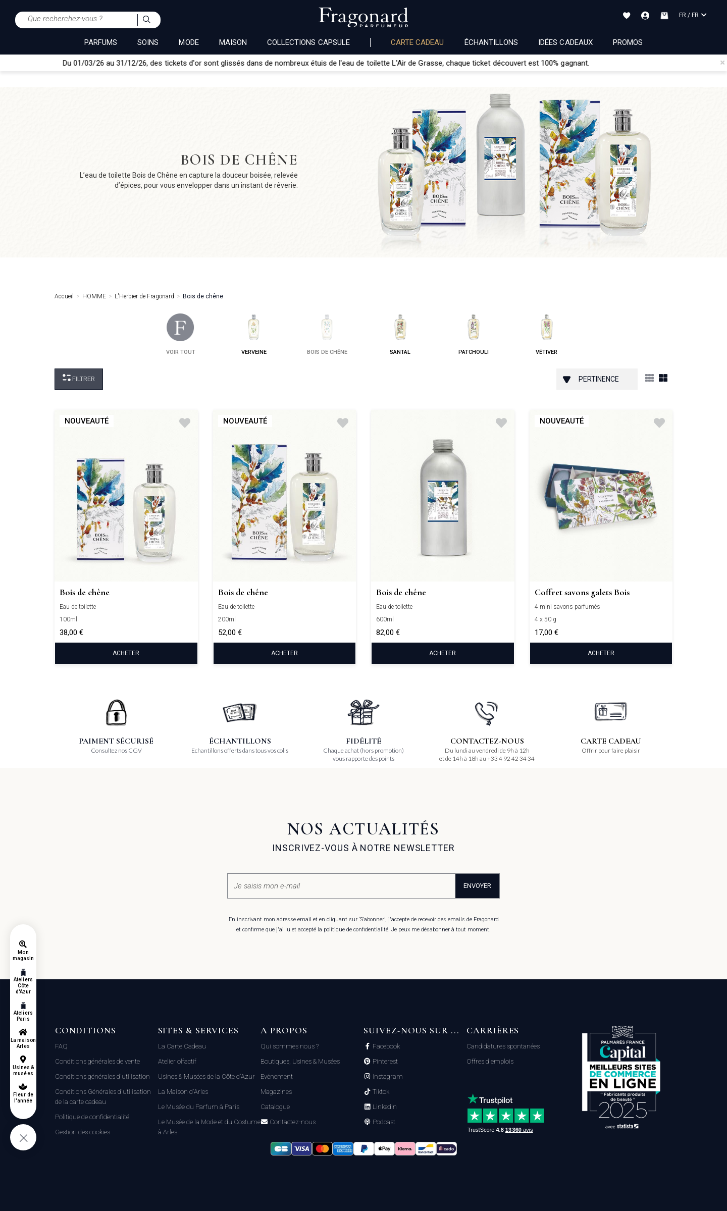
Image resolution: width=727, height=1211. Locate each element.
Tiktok (380, 1091)
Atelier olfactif (177, 1061)
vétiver (546, 334)
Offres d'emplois (489, 1061)
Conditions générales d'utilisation (102, 1076)
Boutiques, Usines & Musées (300, 1061)
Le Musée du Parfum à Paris (198, 1107)
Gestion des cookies (82, 1132)
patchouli (473, 334)
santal (400, 334)
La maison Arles (23, 1043)
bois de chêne (327, 334)
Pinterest (384, 1061)
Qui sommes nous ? (290, 1046)
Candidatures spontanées (503, 1046)
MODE (188, 42)
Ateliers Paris (23, 1016)
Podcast (383, 1122)
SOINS (148, 42)
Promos (628, 42)
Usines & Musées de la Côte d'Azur (206, 1076)
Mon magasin (23, 955)
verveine (254, 334)
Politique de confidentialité (92, 1117)
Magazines (276, 1091)
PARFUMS (100, 42)
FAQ (61, 1046)
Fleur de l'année (23, 1097)
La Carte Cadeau (182, 1046)
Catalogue (275, 1107)
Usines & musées (23, 1070)
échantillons (491, 42)
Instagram (387, 1076)
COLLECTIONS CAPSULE (308, 42)
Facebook (385, 1046)
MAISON (233, 42)
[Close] (722, 63)
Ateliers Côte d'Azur (23, 985)
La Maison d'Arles (183, 1091)
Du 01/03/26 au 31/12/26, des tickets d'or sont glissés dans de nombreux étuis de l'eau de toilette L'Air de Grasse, (268, 63)
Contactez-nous (292, 1122)
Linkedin (384, 1107)
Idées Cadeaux (565, 42)
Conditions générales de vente (97, 1061)
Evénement (277, 1076)
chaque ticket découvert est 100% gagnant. (532, 63)
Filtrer (79, 378)
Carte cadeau (417, 42)
